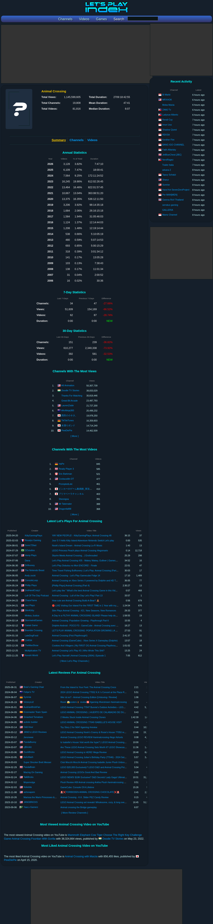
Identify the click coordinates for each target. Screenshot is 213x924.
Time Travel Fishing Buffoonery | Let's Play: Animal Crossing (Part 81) (86, 570)
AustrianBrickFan (32, 707)
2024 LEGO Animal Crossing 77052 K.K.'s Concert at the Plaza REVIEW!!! (96, 692)
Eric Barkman (65, 473)
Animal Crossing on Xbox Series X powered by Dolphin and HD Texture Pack (89, 580)
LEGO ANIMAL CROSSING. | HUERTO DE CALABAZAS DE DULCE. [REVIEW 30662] (103, 712)
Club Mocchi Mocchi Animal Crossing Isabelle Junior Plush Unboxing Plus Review (100, 762)
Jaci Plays (30, 605)
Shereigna (64, 499)
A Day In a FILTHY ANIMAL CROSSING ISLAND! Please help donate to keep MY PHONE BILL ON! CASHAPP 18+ (108, 615)
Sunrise (166, 184)
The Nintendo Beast (34, 570)
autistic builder (31, 722)
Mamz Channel (169, 214)
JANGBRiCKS (30, 802)
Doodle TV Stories (70, 390)
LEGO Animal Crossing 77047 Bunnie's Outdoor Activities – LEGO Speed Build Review (102, 707)
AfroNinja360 (67, 410)
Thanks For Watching (71, 395)
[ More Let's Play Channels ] (74, 661)
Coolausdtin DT (66, 478)
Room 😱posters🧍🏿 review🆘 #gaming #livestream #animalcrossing (93, 702)
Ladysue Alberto (170, 114)
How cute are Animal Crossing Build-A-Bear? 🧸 (75, 600)
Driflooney (30, 565)
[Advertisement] (76, 54)
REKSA (166, 134)
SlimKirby (29, 610)
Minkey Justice (32, 615)
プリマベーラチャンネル (71, 493)
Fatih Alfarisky (169, 149)
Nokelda (28, 787)
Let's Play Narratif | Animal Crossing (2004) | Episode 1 (79, 655)
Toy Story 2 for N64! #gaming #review (78, 727)
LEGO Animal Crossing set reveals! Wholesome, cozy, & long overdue (94, 802)
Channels (77, 140)
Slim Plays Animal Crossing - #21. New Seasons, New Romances (84, 610)
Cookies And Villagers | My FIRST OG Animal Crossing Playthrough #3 (86, 645)
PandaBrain (29, 767)
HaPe (61, 463)
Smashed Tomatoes (33, 717)
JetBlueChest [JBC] (171, 154)
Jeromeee (28, 737)
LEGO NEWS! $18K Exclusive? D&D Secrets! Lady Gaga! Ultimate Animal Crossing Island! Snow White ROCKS (115, 777)
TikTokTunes (67, 420)
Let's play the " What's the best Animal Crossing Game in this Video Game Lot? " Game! (95, 590)
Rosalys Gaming (33, 540)
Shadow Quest (169, 129)
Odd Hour (28, 727)
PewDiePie (66, 430)
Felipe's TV (29, 692)
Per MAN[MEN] (169, 194)
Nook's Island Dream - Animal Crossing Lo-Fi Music (77, 545)
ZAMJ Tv (166, 109)
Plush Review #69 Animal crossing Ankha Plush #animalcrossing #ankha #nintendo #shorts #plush (108, 782)
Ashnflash (28, 757)
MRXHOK (167, 99)
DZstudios (30, 550)
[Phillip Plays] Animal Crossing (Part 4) (71, 585)
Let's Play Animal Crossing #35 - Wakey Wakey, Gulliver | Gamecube (85, 560)
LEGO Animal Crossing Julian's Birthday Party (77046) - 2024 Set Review (96, 757)
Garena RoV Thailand (172, 199)
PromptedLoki (65, 484)
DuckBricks (29, 752)
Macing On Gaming (33, 772)
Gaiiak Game (31, 625)
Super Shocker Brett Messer (37, 762)
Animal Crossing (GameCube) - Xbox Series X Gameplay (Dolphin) (85, 640)
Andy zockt (30, 575)
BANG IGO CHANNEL (173, 144)
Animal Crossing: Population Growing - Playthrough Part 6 (80, 620)
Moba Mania (168, 105)
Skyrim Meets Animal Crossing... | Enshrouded (74, 555)
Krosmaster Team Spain (35, 712)
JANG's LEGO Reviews (35, 732)
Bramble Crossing (33, 630)
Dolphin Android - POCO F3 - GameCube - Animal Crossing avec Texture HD (89, 625)
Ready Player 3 (66, 468)
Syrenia (27, 697)
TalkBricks (28, 777)
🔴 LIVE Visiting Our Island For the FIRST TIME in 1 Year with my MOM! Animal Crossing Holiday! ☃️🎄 (103, 605)
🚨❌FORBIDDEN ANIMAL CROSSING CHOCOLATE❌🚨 (89, 792)
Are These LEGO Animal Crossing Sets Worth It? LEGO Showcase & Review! (98, 747)
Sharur (165, 179)
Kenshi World (31, 655)
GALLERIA (167, 210)
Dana (27, 560)
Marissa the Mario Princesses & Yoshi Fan (44, 797)
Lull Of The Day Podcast (37, 595)
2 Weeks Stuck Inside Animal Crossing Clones (82, 717)
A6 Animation (67, 385)
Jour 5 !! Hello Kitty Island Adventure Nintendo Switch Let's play (83, 540)
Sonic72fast (30, 545)
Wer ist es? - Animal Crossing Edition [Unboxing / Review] (88, 697)
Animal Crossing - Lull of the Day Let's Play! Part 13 (77, 595)
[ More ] (74, 436)
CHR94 (28, 640)
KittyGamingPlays (33, 535)
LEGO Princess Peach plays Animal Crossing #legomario (80, 550)
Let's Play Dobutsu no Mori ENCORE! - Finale (74, 565)
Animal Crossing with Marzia (81, 856)
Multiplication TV (33, 650)
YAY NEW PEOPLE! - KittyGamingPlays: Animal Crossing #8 (81, 535)
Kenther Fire (168, 139)
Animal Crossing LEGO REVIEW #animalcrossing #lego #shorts (91, 737)
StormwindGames (33, 620)
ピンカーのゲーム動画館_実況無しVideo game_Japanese (88, 488)
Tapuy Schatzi (169, 174)
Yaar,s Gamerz (31, 807)
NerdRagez (167, 159)
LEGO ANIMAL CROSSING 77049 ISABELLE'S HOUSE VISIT (91, 722)
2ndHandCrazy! (32, 590)
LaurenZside (67, 405)
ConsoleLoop (31, 580)
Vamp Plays (30, 555)
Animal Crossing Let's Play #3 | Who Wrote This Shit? (78, 650)
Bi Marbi (166, 94)
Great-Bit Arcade (69, 400)
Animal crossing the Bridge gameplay (78, 807)
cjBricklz (28, 747)
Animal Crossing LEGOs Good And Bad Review (83, 772)
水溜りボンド (68, 425)
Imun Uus (167, 124)
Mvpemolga (29, 782)
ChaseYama (31, 600)
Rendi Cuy (167, 119)
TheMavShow (31, 645)
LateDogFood (31, 635)
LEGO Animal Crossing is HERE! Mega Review (83, 752)
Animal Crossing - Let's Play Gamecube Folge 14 (76, 575)
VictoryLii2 (29, 702)
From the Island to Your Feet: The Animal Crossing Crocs (88, 687)
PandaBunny (30, 742)
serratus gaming (170, 205)
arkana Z (166, 170)
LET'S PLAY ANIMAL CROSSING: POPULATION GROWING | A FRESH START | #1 (93, 630)
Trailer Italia (168, 165)
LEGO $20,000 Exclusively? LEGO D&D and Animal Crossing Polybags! (95, 767)
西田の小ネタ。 (69, 415)
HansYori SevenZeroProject (175, 189)
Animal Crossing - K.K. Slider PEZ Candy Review (84, 797)
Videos (92, 140)
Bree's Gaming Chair (34, 687)
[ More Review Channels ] (74, 812)
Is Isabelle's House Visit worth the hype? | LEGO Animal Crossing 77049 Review (99, 742)
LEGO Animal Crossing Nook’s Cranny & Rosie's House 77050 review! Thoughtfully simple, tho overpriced (112, 732)
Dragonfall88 (65, 508)
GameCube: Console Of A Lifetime (77, 787)
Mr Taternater (65, 503)
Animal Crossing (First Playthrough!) (69, 635)
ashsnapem (29, 792)
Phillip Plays (31, 585)
